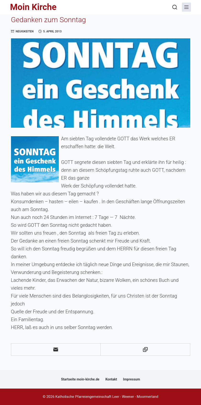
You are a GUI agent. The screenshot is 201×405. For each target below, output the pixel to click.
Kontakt (111, 379)
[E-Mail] (56, 350)
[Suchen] (174, 7)
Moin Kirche (33, 7)
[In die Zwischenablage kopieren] (145, 350)
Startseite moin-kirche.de (80, 379)
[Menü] (186, 7)
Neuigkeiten (25, 31)
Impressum (131, 379)
